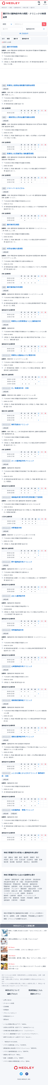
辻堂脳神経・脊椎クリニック (22, 810)
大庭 (5, 857)
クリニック (6, 321)
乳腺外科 (36, 886)
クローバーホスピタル (15, 188)
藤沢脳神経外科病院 (15, 287)
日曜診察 (14, 813)
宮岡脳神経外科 (17, 630)
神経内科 (25, 884)
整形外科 (36, 891)
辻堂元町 (22, 859)
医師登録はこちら (36, 990)
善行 (37, 857)
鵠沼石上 (27, 862)
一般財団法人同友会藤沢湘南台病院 (21, 117)
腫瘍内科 (16, 898)
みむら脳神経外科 (18, 596)
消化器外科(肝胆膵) (31, 882)
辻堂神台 (30, 859)
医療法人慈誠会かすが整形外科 (23, 355)
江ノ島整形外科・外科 (20, 388)
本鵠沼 (6, 859)
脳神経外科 (33, 884)
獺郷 (16, 857)
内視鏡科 (30, 898)
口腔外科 (14, 900)
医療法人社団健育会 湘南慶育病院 (20, 153)
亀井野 (26, 857)
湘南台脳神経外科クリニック (22, 737)
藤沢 (20, 857)
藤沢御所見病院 (13, 224)
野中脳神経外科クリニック (21, 562)
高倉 (40, 859)
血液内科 (7, 888)
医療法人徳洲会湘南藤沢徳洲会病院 (21, 85)
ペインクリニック (30, 895)
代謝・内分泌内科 (25, 886)
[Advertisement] (24, 75)
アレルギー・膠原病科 (19, 888)
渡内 (11, 859)
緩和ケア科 (7, 898)
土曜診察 (5, 89)
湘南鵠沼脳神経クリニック (21, 700)
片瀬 (16, 859)
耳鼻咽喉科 (27, 891)
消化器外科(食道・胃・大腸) (13, 882)
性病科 (23, 898)
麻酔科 (37, 898)
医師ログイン (35, 994)
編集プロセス (12, 994)
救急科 (20, 895)
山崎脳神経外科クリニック (21, 666)
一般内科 (7, 879)
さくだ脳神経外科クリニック (22, 461)
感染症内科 (32, 888)
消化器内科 (37, 879)
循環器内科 (15, 879)
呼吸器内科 (7, 884)
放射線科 (7, 900)
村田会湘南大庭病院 (15, 248)
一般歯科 (22, 900)
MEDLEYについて (12, 990)
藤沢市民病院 (12, 47)
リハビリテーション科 (11, 893)
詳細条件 (23, 33)
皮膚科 (23, 893)
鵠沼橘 (12, 862)
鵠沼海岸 (19, 862)
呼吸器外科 (17, 884)
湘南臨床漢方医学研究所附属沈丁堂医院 (27, 497)
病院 (4, 47)
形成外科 (30, 893)
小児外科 (7, 891)
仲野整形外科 (16, 528)
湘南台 (10, 857)
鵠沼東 (6, 862)
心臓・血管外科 (26, 879)
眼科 (20, 891)
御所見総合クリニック (20, 424)
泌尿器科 (14, 886)
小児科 (39, 888)
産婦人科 (14, 891)
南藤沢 (32, 857)
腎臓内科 (7, 886)
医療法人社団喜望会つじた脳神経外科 (26, 321)
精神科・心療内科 (10, 895)
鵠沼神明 (34, 862)
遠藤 (36, 859)
